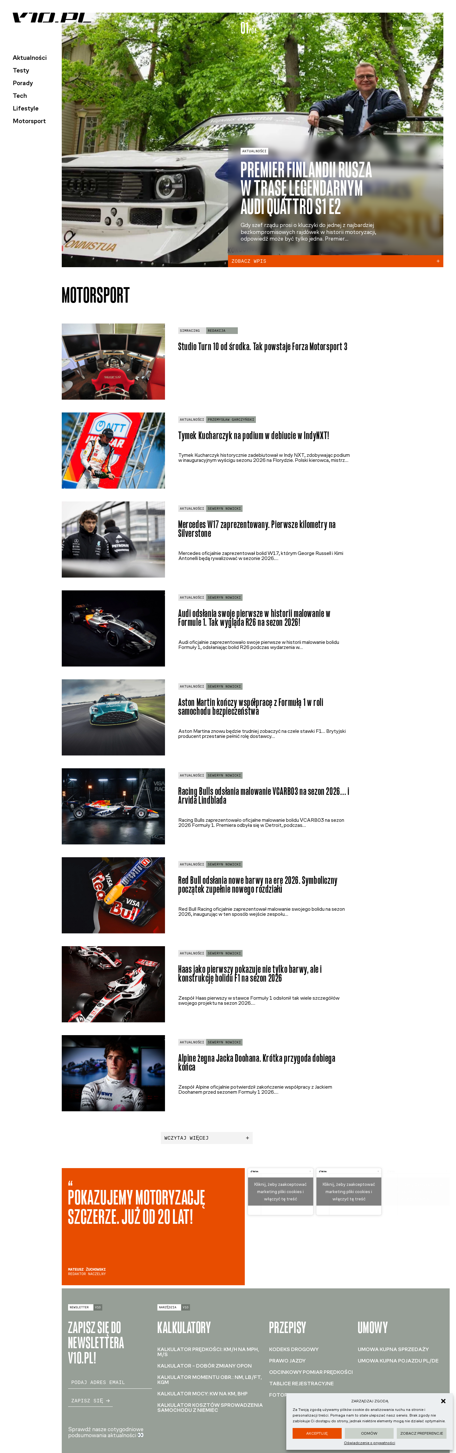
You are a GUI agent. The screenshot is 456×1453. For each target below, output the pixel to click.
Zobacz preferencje (421, 1433)
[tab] (405, 28)
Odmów (369, 1433)
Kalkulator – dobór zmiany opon (204, 1366)
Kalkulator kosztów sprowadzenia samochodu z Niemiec (210, 1407)
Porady (23, 83)
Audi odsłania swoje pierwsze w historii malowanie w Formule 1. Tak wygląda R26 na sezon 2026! (254, 618)
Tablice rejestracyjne (301, 1384)
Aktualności (30, 57)
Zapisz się (90, 1401)
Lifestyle (26, 108)
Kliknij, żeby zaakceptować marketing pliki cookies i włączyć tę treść (280, 1191)
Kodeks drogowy (294, 1349)
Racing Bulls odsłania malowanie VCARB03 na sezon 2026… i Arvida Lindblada (264, 796)
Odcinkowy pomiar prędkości (311, 1372)
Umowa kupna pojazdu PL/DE (398, 1361)
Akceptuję (317, 1433)
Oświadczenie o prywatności (369, 1443)
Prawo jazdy (287, 1361)
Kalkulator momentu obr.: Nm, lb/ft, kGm (209, 1379)
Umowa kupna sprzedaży (393, 1349)
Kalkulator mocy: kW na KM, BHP (202, 1394)
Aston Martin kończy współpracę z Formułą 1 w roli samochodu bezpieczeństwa (250, 707)
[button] (443, 1401)
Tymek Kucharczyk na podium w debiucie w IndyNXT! (254, 435)
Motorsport (29, 121)
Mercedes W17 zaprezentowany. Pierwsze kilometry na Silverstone (257, 529)
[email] (110, 1382)
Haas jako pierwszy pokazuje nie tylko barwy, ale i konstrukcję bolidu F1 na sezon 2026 (250, 973)
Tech (20, 95)
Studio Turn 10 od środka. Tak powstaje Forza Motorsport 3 (262, 346)
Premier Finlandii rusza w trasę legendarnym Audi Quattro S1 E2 (306, 188)
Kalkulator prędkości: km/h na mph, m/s (208, 1351)
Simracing (190, 331)
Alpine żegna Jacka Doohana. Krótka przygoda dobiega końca (257, 1062)
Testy (21, 70)
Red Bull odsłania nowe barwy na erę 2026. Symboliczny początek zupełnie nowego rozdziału (258, 885)
